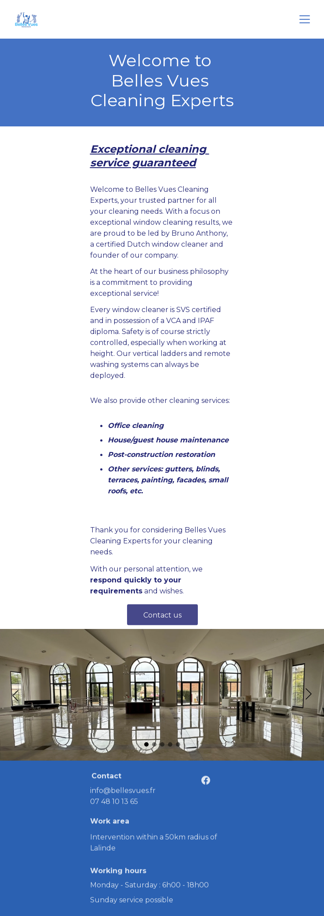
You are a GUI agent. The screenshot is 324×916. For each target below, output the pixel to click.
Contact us (162, 617)
